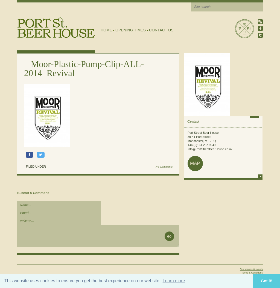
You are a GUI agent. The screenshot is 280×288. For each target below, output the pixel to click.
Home (106, 30)
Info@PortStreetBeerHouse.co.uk (210, 149)
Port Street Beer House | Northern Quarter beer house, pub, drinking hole (56, 27)
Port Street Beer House (244, 28)
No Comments (164, 166)
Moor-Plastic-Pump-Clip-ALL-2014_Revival (84, 68)
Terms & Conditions (252, 272)
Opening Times (130, 30)
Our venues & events (251, 269)
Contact (193, 121)
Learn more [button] (174, 280)
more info (260, 176)
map (195, 163)
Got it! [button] (266, 281)
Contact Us (161, 30)
